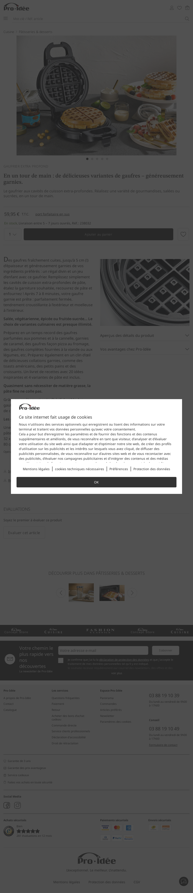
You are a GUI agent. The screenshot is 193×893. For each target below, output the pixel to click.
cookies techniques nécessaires (79, 469)
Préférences (118, 469)
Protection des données (151, 469)
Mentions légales (36, 469)
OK (96, 482)
